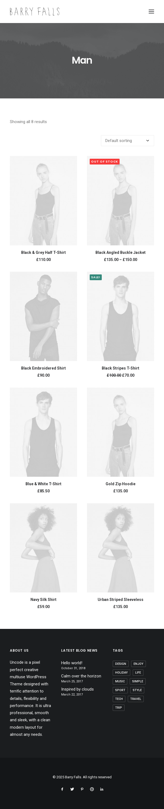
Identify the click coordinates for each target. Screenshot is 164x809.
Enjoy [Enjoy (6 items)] (138, 664)
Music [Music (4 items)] (120, 681)
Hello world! (71, 662)
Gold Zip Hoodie (120, 484)
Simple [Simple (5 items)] (137, 681)
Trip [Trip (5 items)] (118, 707)
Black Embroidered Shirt (43, 368)
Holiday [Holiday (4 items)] (121, 672)
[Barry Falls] (34, 11)
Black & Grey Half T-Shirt (43, 252)
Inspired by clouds (77, 689)
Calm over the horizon (81, 676)
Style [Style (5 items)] (137, 690)
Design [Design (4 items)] (120, 664)
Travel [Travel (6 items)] (135, 699)
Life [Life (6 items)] (138, 672)
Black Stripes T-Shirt (120, 368)
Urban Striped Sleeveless (120, 599)
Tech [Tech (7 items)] (119, 699)
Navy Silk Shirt (43, 599)
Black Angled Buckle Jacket (120, 252)
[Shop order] (127, 140)
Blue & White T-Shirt (43, 484)
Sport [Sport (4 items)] (120, 690)
